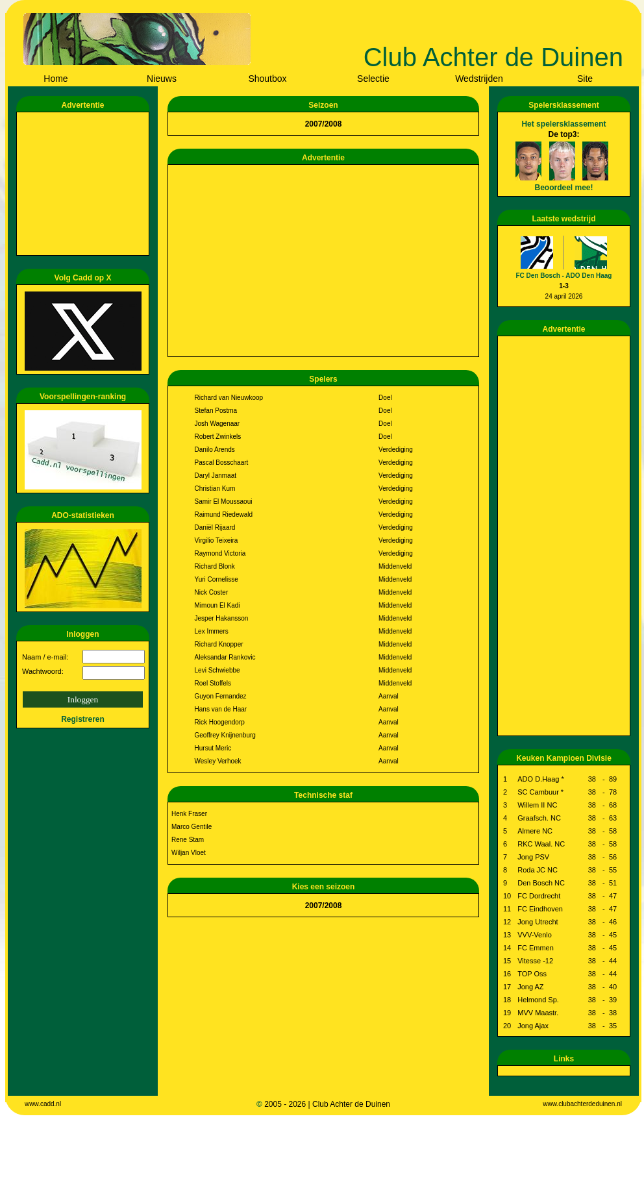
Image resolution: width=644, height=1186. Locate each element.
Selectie (373, 78)
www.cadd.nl (43, 1103)
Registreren (83, 719)
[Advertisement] (85, 184)
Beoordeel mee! (563, 187)
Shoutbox (267, 78)
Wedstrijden (479, 78)
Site (585, 78)
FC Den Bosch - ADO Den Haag (564, 275)
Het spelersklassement (563, 124)
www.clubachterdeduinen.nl (582, 1103)
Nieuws (162, 78)
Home (55, 78)
